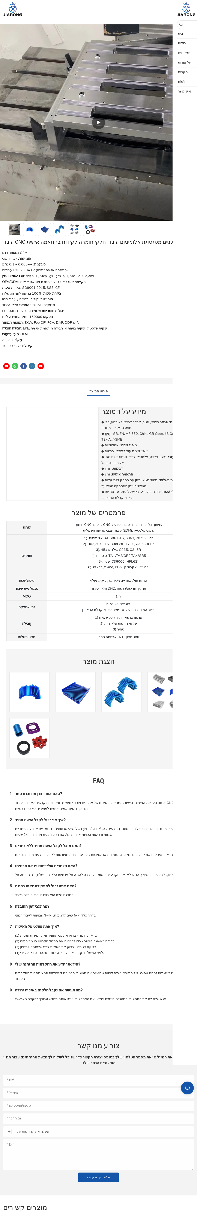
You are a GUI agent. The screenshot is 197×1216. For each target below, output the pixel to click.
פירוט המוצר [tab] (98, 391)
